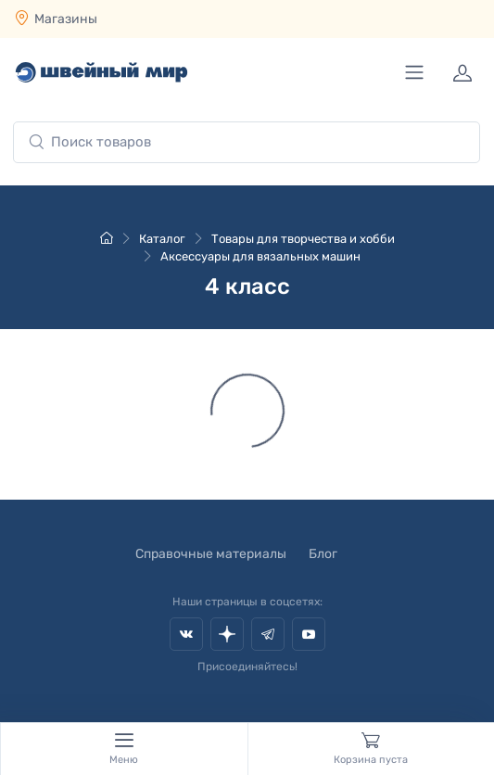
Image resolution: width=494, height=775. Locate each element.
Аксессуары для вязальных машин (260, 256)
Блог (323, 554)
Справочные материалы (210, 554)
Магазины (65, 19)
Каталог (162, 239)
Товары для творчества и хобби (303, 239)
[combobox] (246, 142)
